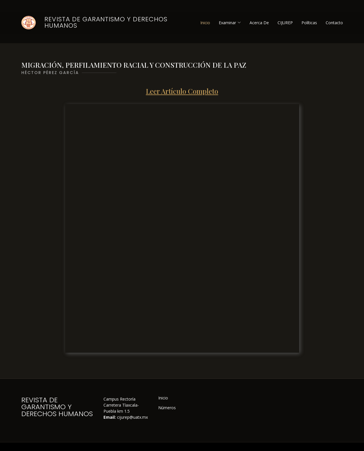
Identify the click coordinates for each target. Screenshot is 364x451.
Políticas (309, 22)
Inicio (205, 22)
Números (167, 408)
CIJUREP (285, 22)
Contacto (334, 22)
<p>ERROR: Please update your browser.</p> (182, 232)
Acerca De (259, 22)
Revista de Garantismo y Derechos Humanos (105, 22)
